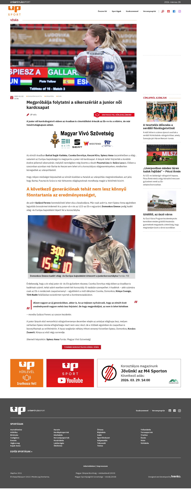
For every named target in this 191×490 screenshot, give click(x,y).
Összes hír (102, 12)
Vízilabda (145, 445)
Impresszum (102, 468)
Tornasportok (147, 434)
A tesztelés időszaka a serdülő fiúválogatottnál (159, 128)
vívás (60, 98)
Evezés (13, 442)
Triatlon (144, 436)
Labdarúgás (59, 445)
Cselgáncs (14, 439)
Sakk (99, 436)
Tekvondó (101, 445)
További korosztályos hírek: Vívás (81, 348)
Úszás (143, 439)
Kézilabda (58, 436)
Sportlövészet (103, 439)
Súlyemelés (102, 442)
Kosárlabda (59, 442)
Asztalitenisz (16, 431)
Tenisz (100, 447)
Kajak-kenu (15, 447)
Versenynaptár (149, 12)
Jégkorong (15, 445)
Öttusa (100, 431)
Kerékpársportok (61, 434)
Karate (57, 431)
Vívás (14, 21)
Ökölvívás (58, 447)
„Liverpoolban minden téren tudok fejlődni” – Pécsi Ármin (162, 171)
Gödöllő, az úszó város (157, 216)
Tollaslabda (146, 431)
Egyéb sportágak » (21, 453)
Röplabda (101, 434)
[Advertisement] (163, 37)
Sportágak (116, 12)
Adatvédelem (89, 468)
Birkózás (14, 436)
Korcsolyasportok (61, 439)
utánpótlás (50, 98)
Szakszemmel (132, 12)
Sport (20, 2)
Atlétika (13, 434)
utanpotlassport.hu (35, 98)
